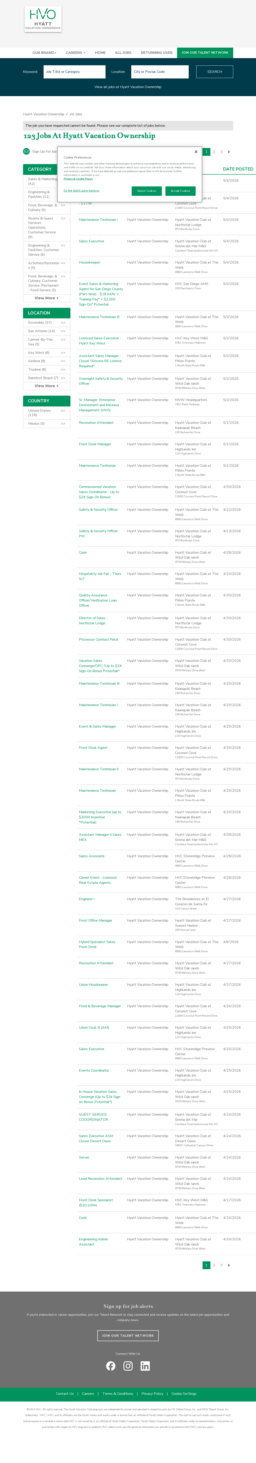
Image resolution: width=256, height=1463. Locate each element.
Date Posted (238, 169)
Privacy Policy (152, 1393)
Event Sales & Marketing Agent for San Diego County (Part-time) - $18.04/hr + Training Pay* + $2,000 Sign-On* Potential (101, 294)
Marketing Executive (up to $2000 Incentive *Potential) (100, 817)
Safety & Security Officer (98, 509)
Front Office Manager (95, 920)
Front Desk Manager (95, 444)
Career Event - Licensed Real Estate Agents (97, 880)
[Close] (196, 152)
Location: (118, 71)
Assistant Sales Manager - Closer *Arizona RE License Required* (100, 361)
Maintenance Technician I (98, 219)
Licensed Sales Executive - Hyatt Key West (100, 341)
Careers (88, 1393)
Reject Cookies (147, 191)
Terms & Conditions (117, 1393)
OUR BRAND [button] (44, 52)
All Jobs (76, 114)
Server (84, 1157)
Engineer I (86, 899)
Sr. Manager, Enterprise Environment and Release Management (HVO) (99, 405)
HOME (100, 52)
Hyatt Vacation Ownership (43, 114)
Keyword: (30, 71)
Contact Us (65, 1393)
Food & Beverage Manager (100, 1006)
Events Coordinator (94, 1070)
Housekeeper (89, 262)
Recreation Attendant (96, 422)
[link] (128, 115)
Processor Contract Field (98, 639)
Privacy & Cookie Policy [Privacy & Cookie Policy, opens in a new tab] (78, 179)
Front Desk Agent (93, 747)
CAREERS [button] (75, 52)
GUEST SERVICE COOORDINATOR (93, 1117)
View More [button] (45, 298)
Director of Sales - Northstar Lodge (93, 621)
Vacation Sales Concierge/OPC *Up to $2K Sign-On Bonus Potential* (100, 665)
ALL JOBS (123, 52)
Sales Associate (92, 856)
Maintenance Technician (97, 465)
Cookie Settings (184, 1393)
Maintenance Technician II (98, 769)
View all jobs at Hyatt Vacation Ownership (128, 86)
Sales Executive (91, 241)
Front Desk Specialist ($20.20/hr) (96, 1203)
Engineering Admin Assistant (93, 1242)
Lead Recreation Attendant (100, 1178)
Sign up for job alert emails (50, 151)
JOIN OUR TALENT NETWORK (205, 53)
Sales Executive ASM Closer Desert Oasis (96, 1139)
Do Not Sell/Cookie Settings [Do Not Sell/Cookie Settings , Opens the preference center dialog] (81, 190)
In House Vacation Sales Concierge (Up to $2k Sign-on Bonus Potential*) (100, 1096)
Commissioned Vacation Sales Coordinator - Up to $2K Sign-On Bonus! (99, 492)
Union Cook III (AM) (94, 1027)
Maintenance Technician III (99, 317)
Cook (83, 552)
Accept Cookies (180, 191)
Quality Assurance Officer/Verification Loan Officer (98, 600)
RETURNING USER (156, 52)
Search (214, 71)
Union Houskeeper (93, 984)
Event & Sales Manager (97, 726)
